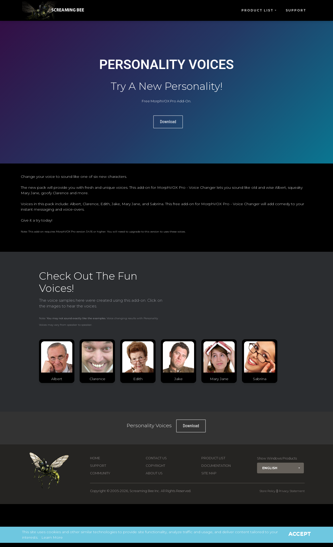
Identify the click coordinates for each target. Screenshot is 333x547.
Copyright (155, 466)
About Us (154, 473)
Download (168, 121)
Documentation (216, 466)
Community (100, 473)
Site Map (208, 473)
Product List (257, 10)
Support (296, 10)
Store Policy (267, 491)
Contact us (156, 458)
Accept (300, 534)
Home (95, 458)
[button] (280, 468)
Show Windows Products (277, 458)
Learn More (52, 537)
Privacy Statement (292, 491)
